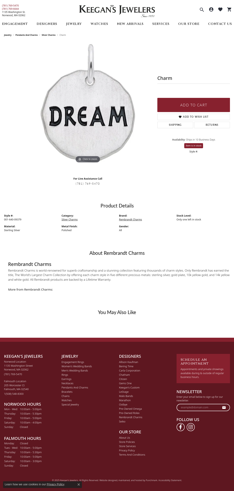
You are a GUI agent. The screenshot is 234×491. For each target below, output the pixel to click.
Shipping (175, 125)
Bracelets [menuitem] (66, 392)
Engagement (15, 24)
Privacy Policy (55, 484)
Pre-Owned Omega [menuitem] (130, 409)
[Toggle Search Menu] (202, 10)
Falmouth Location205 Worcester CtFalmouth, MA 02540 (16, 387)
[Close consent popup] (78, 484)
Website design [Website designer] (107, 480)
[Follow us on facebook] (181, 427)
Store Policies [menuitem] (127, 442)
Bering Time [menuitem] (126, 366)
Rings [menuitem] (64, 375)
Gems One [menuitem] (125, 383)
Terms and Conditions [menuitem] (132, 454)
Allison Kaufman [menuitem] (128, 362)
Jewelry (74, 24)
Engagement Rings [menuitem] (72, 362)
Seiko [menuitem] (122, 421)
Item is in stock (194, 145)
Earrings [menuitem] (66, 379)
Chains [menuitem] (65, 396)
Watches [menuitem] (66, 400)
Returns (212, 125)
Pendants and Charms (27, 35)
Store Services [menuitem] (127, 446)
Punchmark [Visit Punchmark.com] (151, 480)
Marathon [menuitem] (125, 400)
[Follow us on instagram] (191, 427)
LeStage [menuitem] (124, 392)
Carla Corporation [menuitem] (129, 370)
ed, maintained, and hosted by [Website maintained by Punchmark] (130, 480)
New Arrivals (130, 24)
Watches (99, 24)
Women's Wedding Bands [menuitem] (76, 366)
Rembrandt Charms (130, 219)
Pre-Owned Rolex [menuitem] (129, 413)
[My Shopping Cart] (229, 10)
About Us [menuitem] (124, 437)
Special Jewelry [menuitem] (70, 404)
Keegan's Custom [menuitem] (129, 387)
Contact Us (220, 24)
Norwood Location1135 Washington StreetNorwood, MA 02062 (18, 368)
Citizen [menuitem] (123, 379)
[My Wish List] (220, 10)
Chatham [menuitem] (124, 375)
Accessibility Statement (169, 480)
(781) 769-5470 (10, 5)
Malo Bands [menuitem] (126, 396)
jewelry (8, 35)
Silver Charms (48, 35)
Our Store (188, 24)
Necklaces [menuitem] (67, 383)
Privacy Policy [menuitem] (127, 450)
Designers (47, 24)
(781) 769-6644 (10, 9)
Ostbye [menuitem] (123, 404)
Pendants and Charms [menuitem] (74, 387)
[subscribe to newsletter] (224, 407)
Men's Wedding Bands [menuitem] (74, 370)
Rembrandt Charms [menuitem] (130, 417)
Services (160, 24)
